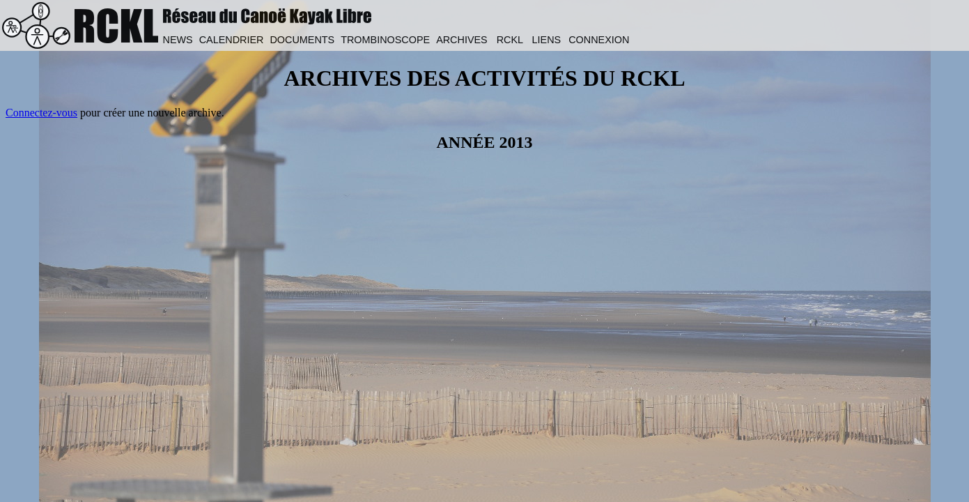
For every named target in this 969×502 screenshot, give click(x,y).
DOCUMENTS (302, 39)
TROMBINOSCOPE (385, 39)
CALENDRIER (231, 39)
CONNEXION (598, 39)
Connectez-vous (41, 113)
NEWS (177, 39)
